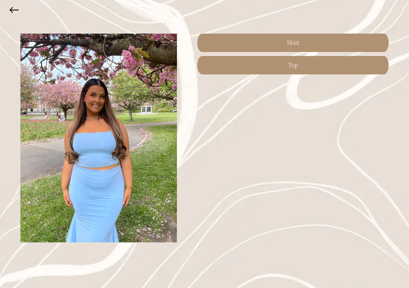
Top (293, 65)
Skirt (293, 42)
